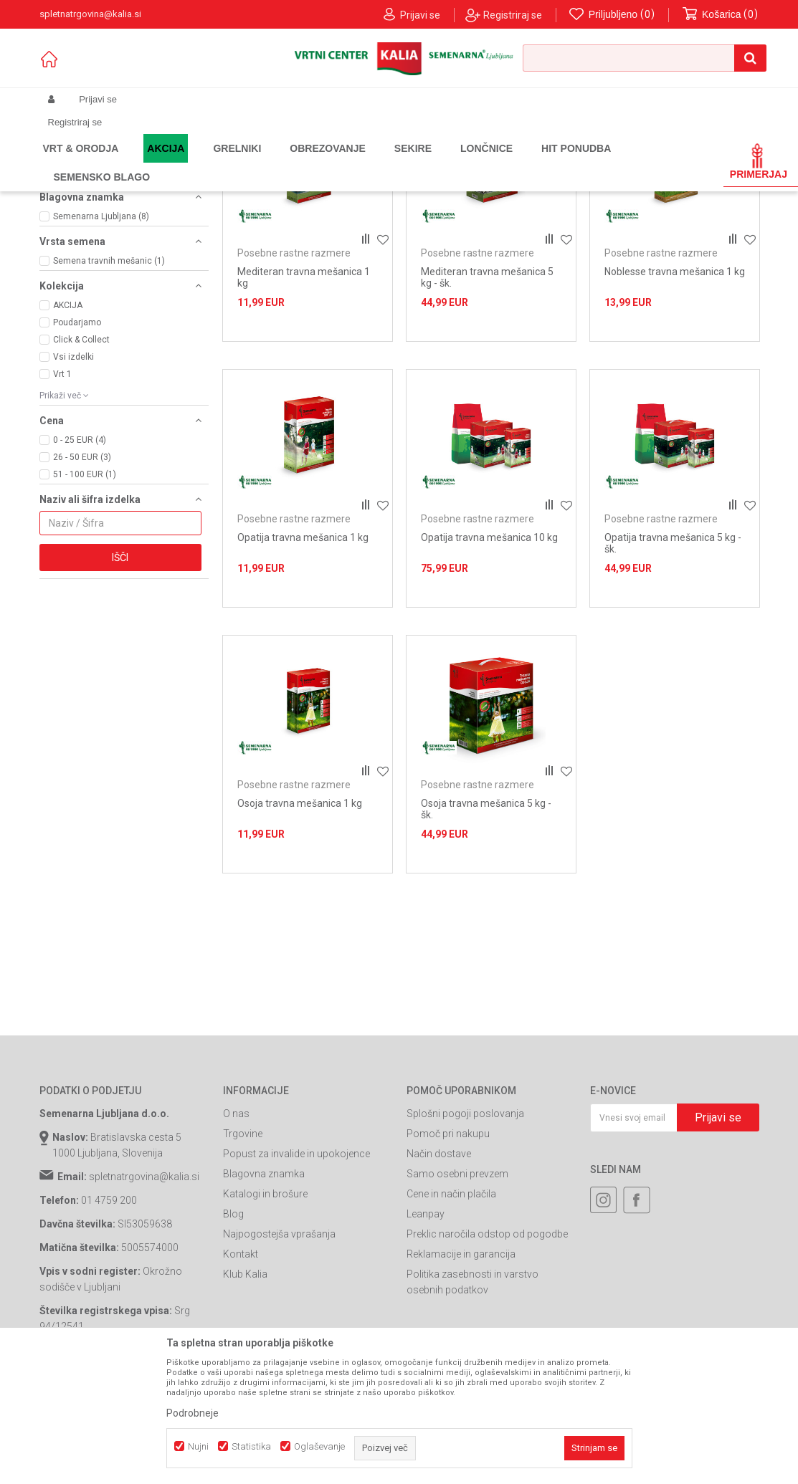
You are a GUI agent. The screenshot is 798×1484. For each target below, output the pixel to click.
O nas (236, 1259)
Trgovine (242, 1279)
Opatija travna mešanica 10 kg (489, 683)
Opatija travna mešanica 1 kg (303, 683)
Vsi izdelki (73, 502)
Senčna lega (74, 240)
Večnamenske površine (100, 286)
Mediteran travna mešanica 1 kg (303, 422)
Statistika (251, 1446)
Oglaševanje (319, 1446)
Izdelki (145, 162)
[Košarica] (721, 14)
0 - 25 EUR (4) (79, 585)
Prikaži (610, 185)
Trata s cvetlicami (86, 274)
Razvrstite (426, 185)
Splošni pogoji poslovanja (465, 1259)
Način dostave (439, 1299)
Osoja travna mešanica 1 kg (299, 948)
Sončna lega (74, 251)
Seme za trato (280, 162)
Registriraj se (512, 15)
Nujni (198, 1446)
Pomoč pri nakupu (448, 1279)
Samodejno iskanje (346, 185)
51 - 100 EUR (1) (84, 620)
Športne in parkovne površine (112, 263)
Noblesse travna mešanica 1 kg (674, 417)
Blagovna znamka (264, 1319)
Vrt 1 (62, 519)
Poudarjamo (77, 468)
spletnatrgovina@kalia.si (144, 1322)
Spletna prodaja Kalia (80, 162)
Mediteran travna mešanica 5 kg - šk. (487, 422)
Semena (225, 162)
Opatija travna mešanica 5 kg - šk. (672, 688)
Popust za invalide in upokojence (296, 1299)
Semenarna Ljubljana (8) (101, 362)
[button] (644, 58)
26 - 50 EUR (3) (82, 603)
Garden (183, 162)
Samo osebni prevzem (457, 1319)
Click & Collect (81, 485)
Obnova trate (76, 217)
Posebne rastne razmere (103, 229)
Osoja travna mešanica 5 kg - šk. (486, 954)
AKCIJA (67, 451)
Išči (120, 703)
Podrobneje (192, 1413)
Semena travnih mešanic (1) (109, 406)
